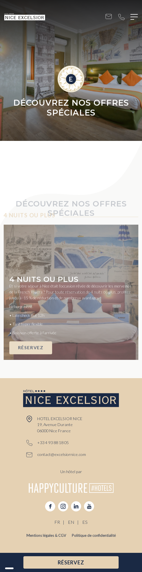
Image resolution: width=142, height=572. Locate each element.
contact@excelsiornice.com (108, 17)
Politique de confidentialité (94, 535)
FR (57, 522)
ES (85, 522)
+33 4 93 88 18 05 (121, 17)
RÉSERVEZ (31, 354)
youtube (89, 506)
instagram (63, 506)
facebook (50, 506)
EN (71, 522)
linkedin (76, 506)
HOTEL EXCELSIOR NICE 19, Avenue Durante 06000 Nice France (59, 424)
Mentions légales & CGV (46, 535)
